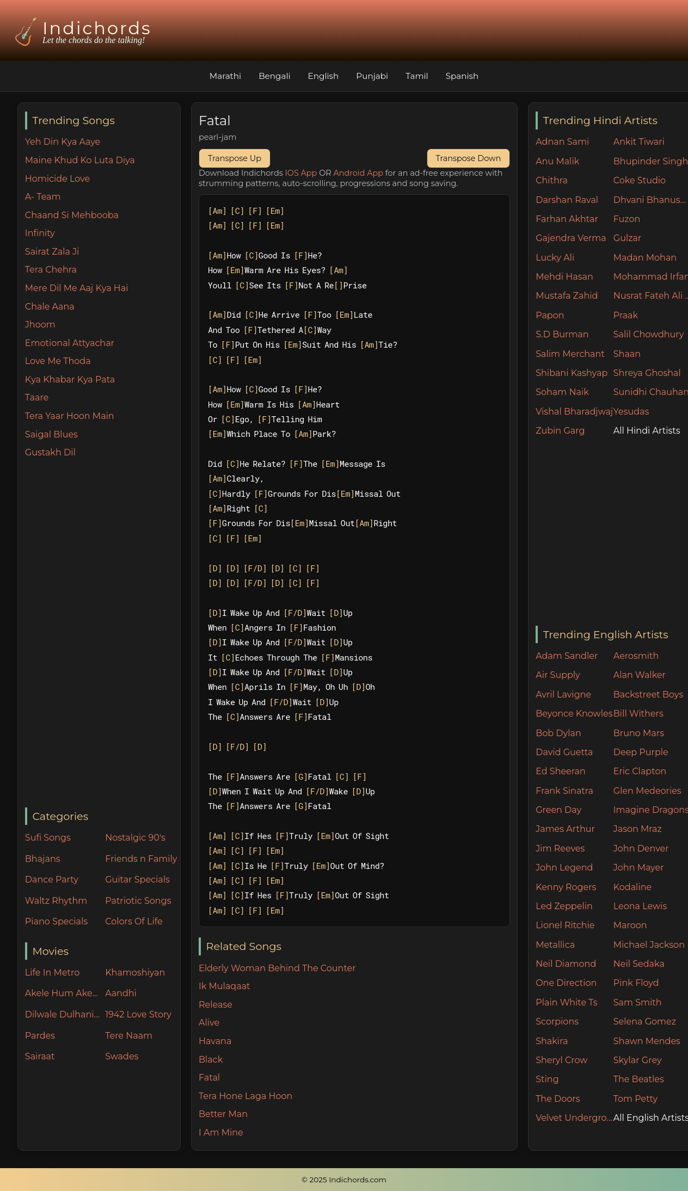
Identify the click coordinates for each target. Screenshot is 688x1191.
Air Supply (558, 675)
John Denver (641, 848)
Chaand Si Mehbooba (72, 215)
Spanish (462, 76)
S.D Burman (562, 334)
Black (211, 1059)
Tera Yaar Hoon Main (69, 416)
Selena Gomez (644, 1021)
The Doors (558, 1099)
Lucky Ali (555, 257)
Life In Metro (52, 972)
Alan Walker (639, 675)
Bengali (274, 76)
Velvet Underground (574, 1118)
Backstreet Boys (648, 694)
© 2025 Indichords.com (344, 1179)
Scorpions (557, 1021)
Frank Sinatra (564, 791)
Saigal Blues (51, 434)
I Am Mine (221, 1132)
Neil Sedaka (639, 964)
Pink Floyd (636, 983)
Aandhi (121, 993)
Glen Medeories (647, 791)
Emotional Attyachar (69, 343)
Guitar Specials (137, 879)
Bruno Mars (638, 733)
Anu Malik (557, 161)
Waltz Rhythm (56, 901)
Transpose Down (468, 158)
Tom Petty (635, 1099)
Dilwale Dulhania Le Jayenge (62, 1014)
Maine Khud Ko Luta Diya (80, 160)
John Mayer (638, 867)
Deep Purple (640, 752)
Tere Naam (128, 1035)
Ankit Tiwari (639, 142)
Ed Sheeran (561, 771)
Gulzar (627, 238)
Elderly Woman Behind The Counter (277, 968)
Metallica (555, 945)
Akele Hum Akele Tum (62, 993)
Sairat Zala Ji (52, 251)
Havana (215, 1041)
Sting (547, 1079)
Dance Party (51, 879)
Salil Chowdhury (648, 334)
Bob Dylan (558, 733)
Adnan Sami (562, 142)
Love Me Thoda (58, 361)
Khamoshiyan (135, 972)
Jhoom (40, 324)
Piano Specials (56, 921)
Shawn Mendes (646, 1041)
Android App (358, 173)
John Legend (564, 867)
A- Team (43, 197)
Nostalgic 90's (135, 837)
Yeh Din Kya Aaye (62, 142)
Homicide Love (57, 179)
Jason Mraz (637, 829)
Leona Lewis (640, 906)
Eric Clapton (639, 771)
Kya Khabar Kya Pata (70, 379)
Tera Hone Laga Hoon (245, 1096)
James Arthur (565, 829)
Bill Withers (638, 713)
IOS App (301, 173)
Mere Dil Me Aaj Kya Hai (76, 288)
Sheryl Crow (561, 1060)
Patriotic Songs (138, 901)
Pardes (40, 1035)
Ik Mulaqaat (224, 986)
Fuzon (626, 219)
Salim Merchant (570, 354)
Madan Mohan (645, 257)
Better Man (223, 1114)
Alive (209, 1022)
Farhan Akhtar (567, 219)
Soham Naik (562, 392)
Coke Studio (639, 180)
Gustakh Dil (50, 452)
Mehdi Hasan (564, 276)
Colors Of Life (133, 921)
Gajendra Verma (571, 238)
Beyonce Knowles (574, 713)
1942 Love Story (138, 1014)
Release (215, 1004)
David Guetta (564, 752)
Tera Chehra (51, 269)
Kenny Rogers (566, 887)
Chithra (552, 180)
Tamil (417, 76)
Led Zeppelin (564, 906)
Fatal (209, 1077)
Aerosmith (636, 656)
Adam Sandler (567, 656)
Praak (625, 315)
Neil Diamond (566, 964)
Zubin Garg (560, 430)
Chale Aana (50, 306)
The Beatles (638, 1079)
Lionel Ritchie (565, 925)
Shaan (627, 354)
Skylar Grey (637, 1060)
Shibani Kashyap (571, 373)
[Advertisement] (102, 634)
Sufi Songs (48, 837)
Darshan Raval (567, 200)
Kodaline (632, 887)
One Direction (566, 983)
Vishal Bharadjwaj (574, 411)
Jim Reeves (560, 848)
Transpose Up (234, 158)
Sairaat (40, 1056)
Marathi (225, 76)
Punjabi (372, 76)
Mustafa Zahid (567, 296)
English (323, 76)
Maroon (630, 925)
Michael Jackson (649, 945)
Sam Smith (637, 1002)
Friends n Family (141, 859)
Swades (121, 1056)
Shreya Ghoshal (647, 373)
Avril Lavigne (563, 694)
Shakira (552, 1041)
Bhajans (42, 859)
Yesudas (631, 411)
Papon (550, 315)
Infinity (40, 233)
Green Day (558, 810)
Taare (36, 397)
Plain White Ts (566, 1002)
